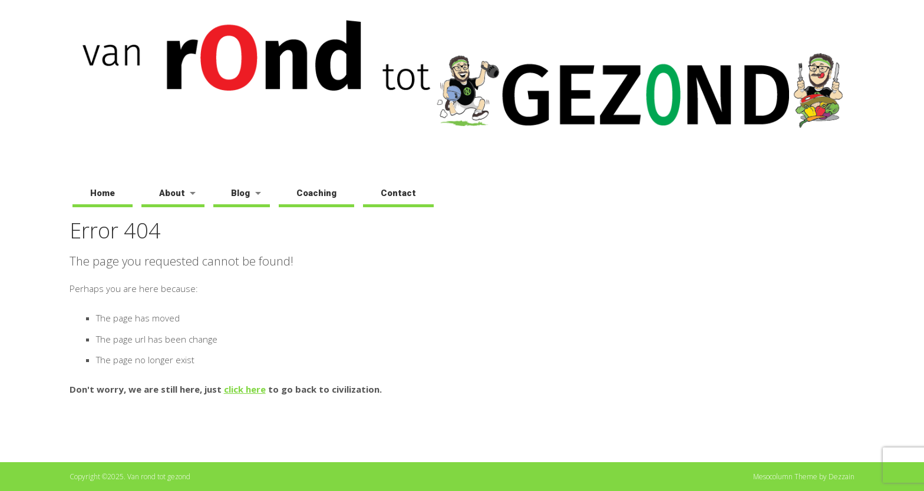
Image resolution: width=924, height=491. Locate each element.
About (172, 193)
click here (245, 389)
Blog (240, 193)
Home (102, 193)
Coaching (316, 193)
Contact (398, 193)
